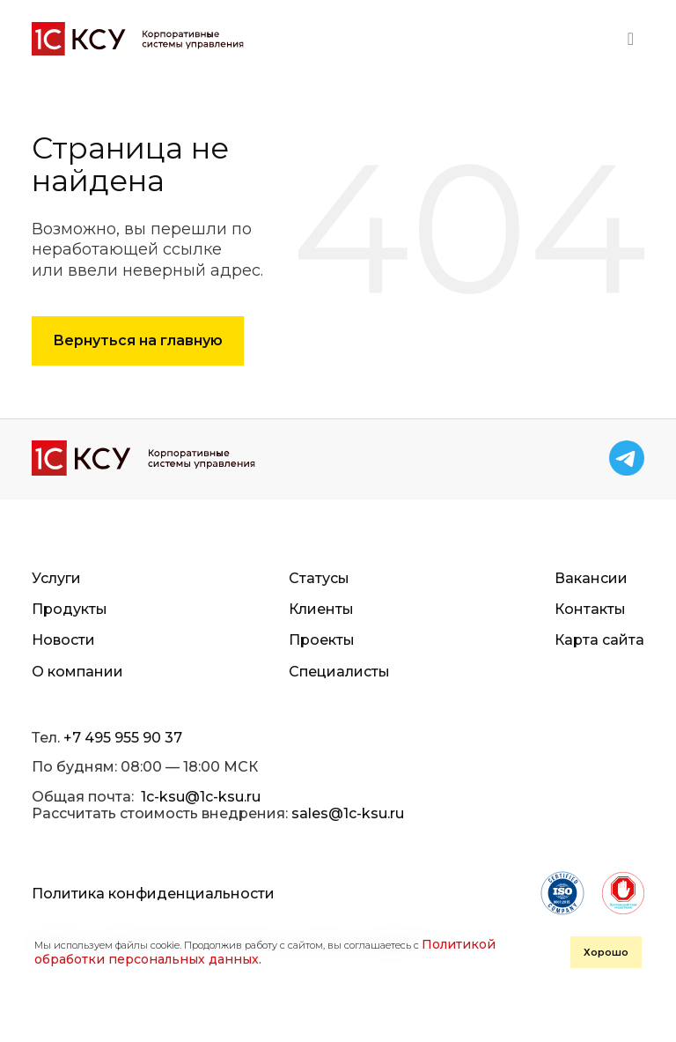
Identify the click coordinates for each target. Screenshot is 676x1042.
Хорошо (606, 952)
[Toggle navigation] (630, 38)
